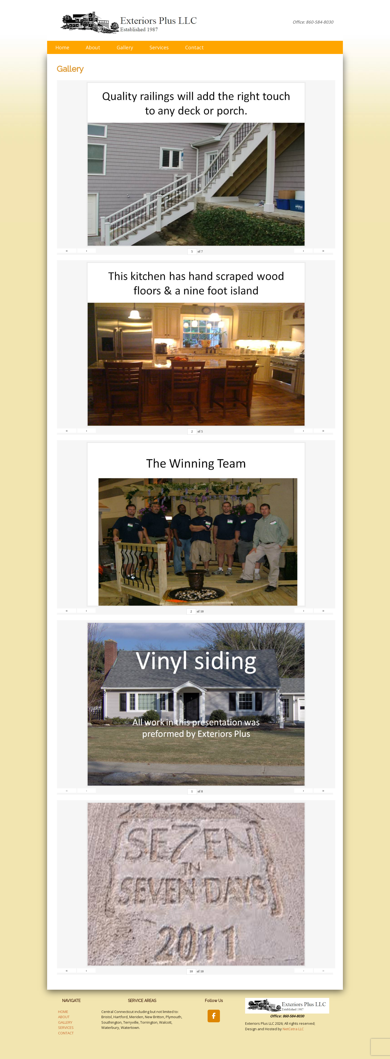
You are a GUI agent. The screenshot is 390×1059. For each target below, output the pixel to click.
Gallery (125, 47)
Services (159, 47)
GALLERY (65, 1022)
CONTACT (66, 1033)
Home (62, 47)
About (93, 47)
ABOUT (64, 1016)
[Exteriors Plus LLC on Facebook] (214, 1016)
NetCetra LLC (293, 1028)
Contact (194, 47)
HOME (63, 1011)
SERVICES (66, 1027)
